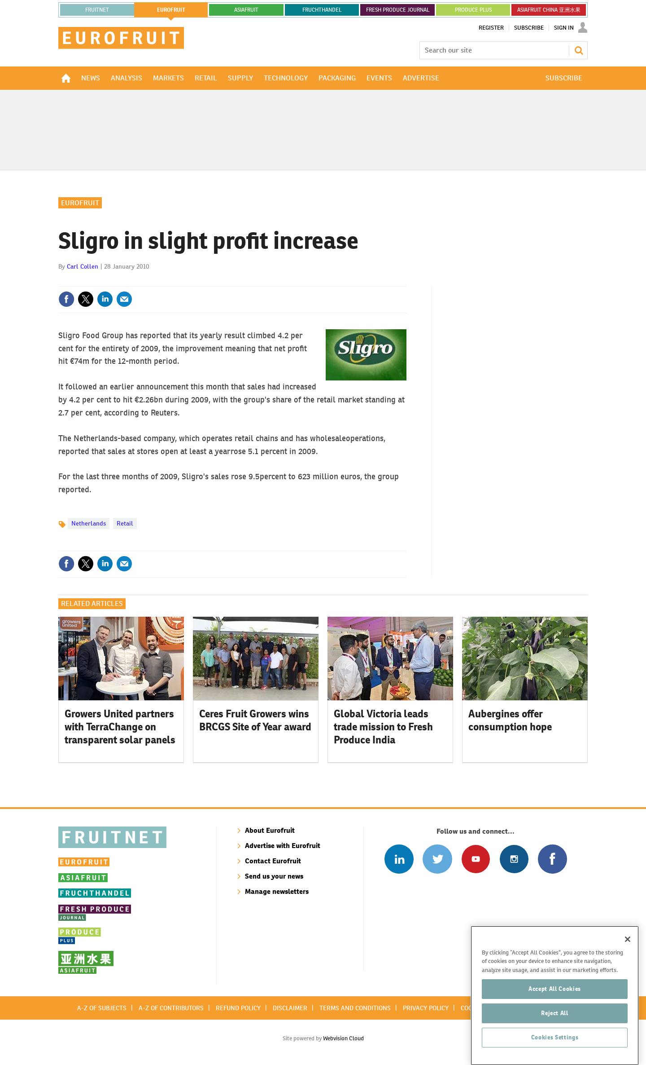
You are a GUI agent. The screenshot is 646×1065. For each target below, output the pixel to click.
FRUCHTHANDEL (321, 9)
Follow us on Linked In (399, 859)
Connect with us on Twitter (437, 859)
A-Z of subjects (102, 1008)
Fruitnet (97, 9)
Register (491, 28)
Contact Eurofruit (273, 861)
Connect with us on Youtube (475, 859)
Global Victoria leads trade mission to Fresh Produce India (383, 727)
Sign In (564, 28)
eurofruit (171, 9)
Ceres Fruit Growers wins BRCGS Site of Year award (255, 720)
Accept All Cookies (554, 999)
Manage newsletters (277, 891)
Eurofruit (80, 203)
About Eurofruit (270, 830)
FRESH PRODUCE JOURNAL (397, 9)
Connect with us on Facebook (552, 859)
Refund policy (238, 1008)
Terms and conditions (355, 1008)
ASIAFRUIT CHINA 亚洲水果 (549, 9)
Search (579, 50)
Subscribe (529, 28)
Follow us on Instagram (513, 859)
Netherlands (88, 523)
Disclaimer (290, 1008)
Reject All (554, 1023)
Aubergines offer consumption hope (510, 720)
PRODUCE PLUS (473, 9)
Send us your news (274, 876)
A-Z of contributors (171, 1008)
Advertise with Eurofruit (282, 845)
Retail (125, 523)
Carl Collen (82, 266)
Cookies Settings (555, 1047)
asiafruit (246, 9)
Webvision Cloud (343, 1038)
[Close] (627, 949)
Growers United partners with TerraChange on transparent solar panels (120, 727)
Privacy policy (426, 1008)
